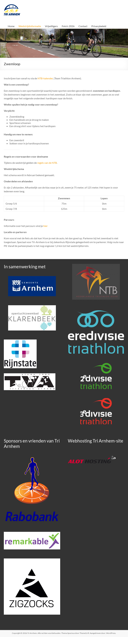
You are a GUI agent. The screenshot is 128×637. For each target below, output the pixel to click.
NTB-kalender (45, 78)
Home (11, 26)
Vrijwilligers (51, 26)
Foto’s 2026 (68, 26)
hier (45, 225)
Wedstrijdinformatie (29, 26)
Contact (82, 26)
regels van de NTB (47, 162)
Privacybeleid (98, 26)
